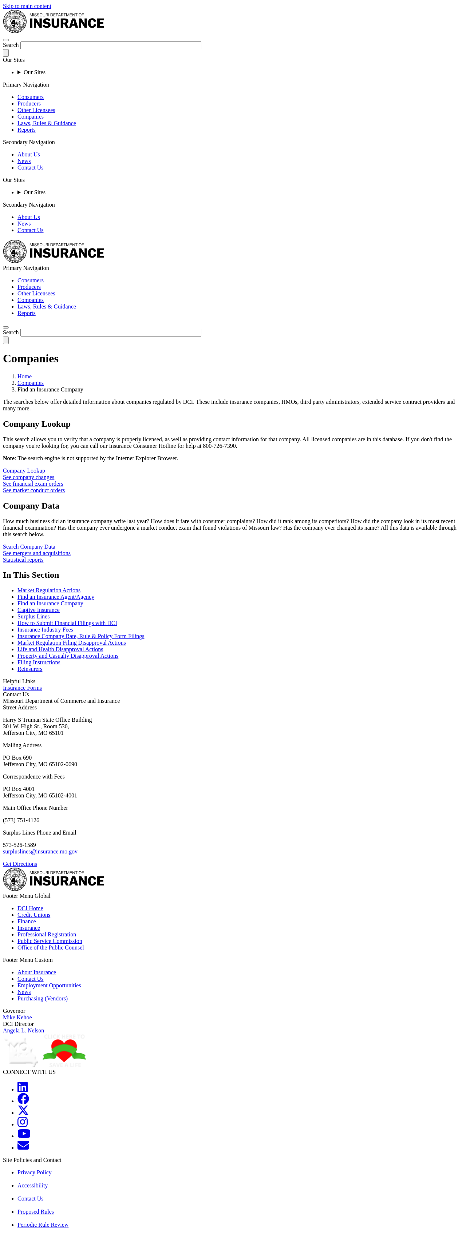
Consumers (30, 97)
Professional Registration (46, 934)
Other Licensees (36, 110)
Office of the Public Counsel (50, 947)
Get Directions (20, 864)
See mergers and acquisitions (37, 553)
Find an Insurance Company (50, 603)
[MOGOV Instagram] (22, 1124)
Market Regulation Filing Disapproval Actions (71, 643)
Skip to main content (27, 6)
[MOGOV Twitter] (23, 1113)
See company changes (28, 477)
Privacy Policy (34, 1172)
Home (24, 376)
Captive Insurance (38, 610)
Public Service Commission (49, 941)
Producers (29, 103)
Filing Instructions (38, 662)
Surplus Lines (33, 616)
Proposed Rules (35, 1212)
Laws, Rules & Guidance (46, 123)
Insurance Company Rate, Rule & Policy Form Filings (80, 636)
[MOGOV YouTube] (24, 1136)
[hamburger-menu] (6, 40)
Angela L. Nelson (23, 1030)
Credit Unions (33, 915)
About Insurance (36, 972)
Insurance (28, 928)
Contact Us (30, 167)
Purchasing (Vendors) (42, 998)
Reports (26, 130)
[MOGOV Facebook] (23, 1101)
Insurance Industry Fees (45, 629)
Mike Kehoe (17, 1017)
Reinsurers (29, 669)
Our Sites (35, 72)
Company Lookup (24, 470)
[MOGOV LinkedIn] (22, 1089)
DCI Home (30, 908)
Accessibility (32, 1185)
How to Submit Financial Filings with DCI (67, 623)
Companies (30, 117)
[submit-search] (6, 53)
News (24, 161)
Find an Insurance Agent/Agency (55, 597)
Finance (26, 921)
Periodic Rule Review (42, 1225)
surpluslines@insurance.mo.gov (40, 851)
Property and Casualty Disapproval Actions (67, 656)
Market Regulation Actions (48, 590)
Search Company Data (29, 547)
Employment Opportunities (49, 985)
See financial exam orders (33, 484)
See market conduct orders (34, 490)
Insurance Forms (22, 688)
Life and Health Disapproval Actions (60, 649)
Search (11, 45)
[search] (6, 327)
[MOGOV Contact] (23, 1148)
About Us (28, 154)
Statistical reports (23, 560)
